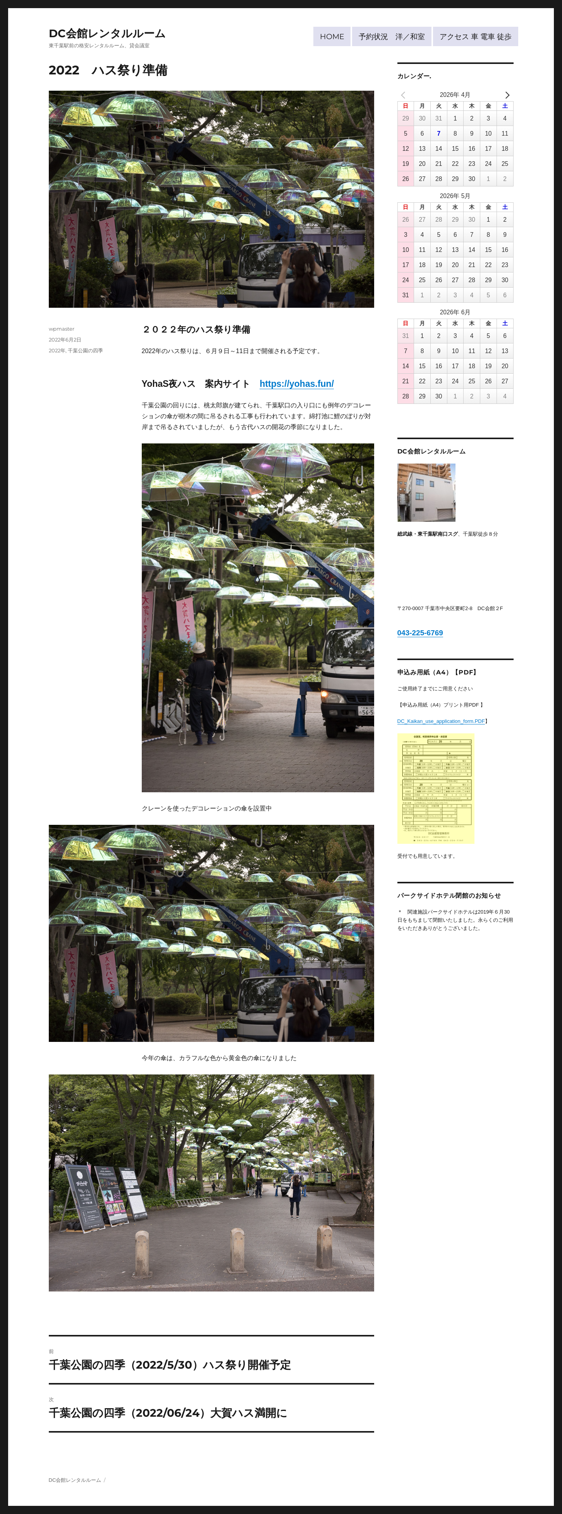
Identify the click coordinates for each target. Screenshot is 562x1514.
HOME (332, 36)
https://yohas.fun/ (297, 384)
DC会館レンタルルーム (107, 33)
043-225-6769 (420, 633)
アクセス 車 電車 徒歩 (476, 36)
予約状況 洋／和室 (392, 36)
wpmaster (61, 329)
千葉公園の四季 (85, 350)
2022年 (57, 350)
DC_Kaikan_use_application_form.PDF (441, 721)
